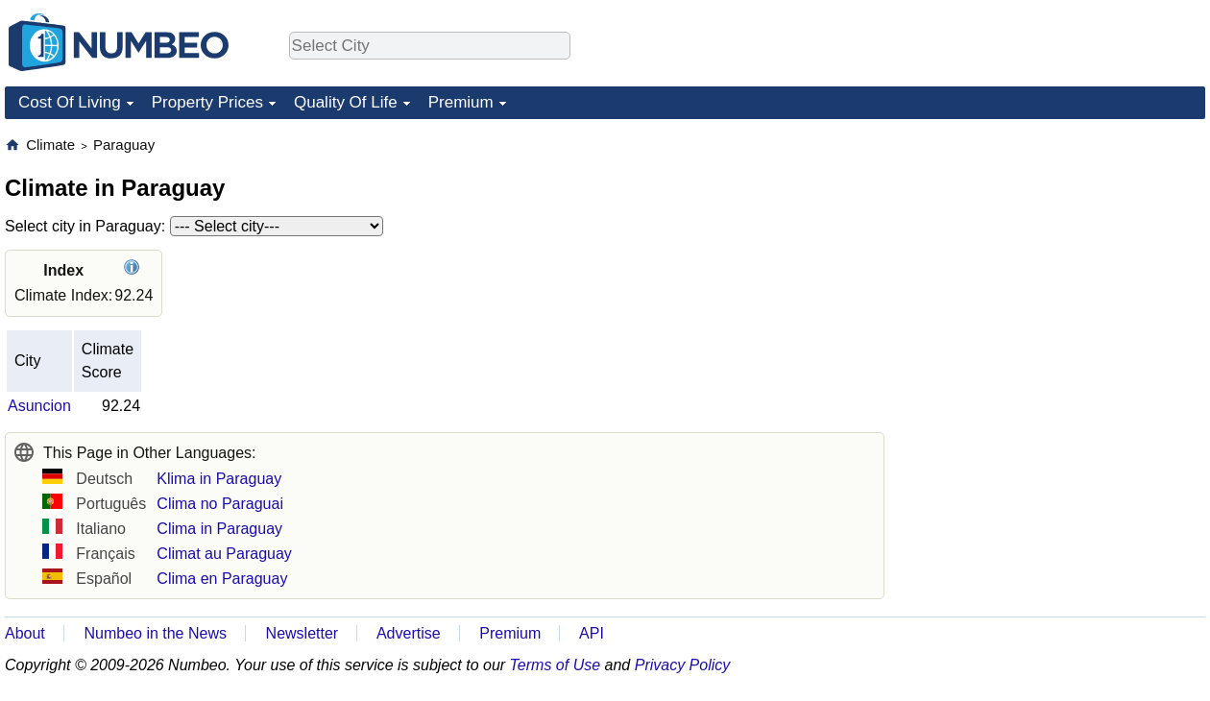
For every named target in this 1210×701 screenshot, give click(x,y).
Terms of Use (555, 665)
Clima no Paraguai (220, 504)
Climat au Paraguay (224, 553)
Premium (461, 102)
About (25, 633)
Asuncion (39, 406)
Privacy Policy (683, 665)
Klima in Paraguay (219, 479)
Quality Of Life (346, 102)
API (591, 633)
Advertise (408, 633)
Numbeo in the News (155, 633)
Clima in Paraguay (219, 528)
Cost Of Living (69, 102)
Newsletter (302, 633)
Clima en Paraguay (222, 578)
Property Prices (207, 102)
